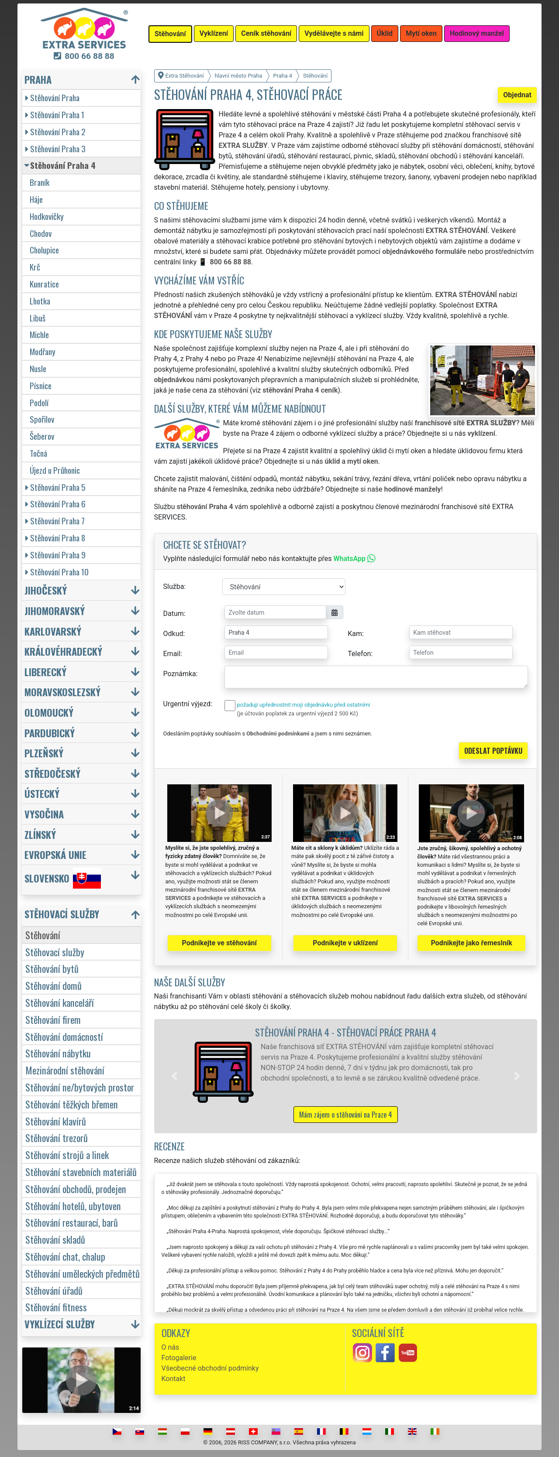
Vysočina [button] (44, 814)
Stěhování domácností (64, 1036)
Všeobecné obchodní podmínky (210, 1368)
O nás (170, 1347)
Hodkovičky (47, 216)
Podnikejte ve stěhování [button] (219, 943)
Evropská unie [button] (55, 854)
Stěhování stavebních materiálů (81, 1171)
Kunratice (44, 283)
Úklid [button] (385, 33)
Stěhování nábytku (58, 1053)
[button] (174, 1076)
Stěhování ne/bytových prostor (79, 1087)
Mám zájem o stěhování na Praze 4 (345, 1114)
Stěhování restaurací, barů (71, 1222)
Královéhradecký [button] (63, 651)
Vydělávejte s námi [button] (333, 33)
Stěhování (42, 934)
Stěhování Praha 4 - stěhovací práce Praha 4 (345, 1032)
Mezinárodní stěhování (64, 1070)
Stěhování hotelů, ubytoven (73, 1205)
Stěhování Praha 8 (55, 537)
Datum (173, 613)
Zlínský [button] (40, 834)
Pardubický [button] (49, 732)
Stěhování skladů (55, 1239)
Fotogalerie (179, 1358)
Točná (38, 453)
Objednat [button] (517, 95)
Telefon (359, 654)
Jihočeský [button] (45, 590)
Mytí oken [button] (421, 33)
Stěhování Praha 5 (55, 487)
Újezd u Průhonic (55, 470)
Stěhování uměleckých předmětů (82, 1273)
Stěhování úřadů (54, 1290)
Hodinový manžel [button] (477, 33)
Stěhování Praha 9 (55, 554)
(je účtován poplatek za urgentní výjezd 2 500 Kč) (297, 713)
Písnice (41, 385)
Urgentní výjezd (186, 704)
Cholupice (44, 249)
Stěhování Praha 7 (55, 520)
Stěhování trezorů (56, 1137)
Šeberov (42, 436)
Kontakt (174, 1379)
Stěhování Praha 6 (55, 503)
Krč (35, 266)
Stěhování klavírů (55, 1121)
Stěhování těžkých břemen (71, 1104)
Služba (173, 586)
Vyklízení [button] (214, 33)
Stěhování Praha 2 (55, 131)
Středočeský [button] (52, 773)
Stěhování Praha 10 (57, 571)
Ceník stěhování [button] (266, 33)
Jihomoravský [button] (54, 610)
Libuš (37, 317)
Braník (39, 182)
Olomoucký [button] (48, 712)
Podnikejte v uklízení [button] (345, 943)
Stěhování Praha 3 (55, 148)
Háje (36, 199)
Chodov (41, 233)
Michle (39, 334)
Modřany (42, 351)
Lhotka (40, 300)
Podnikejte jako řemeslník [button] (471, 943)
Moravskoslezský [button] (62, 691)
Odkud (173, 633)
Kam (355, 633)
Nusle (38, 368)
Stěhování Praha (52, 97)
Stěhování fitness (56, 1307)
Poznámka (179, 674)
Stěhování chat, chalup (65, 1256)
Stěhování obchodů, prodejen (75, 1188)
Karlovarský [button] (52, 631)
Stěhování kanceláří (59, 1002)
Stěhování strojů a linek (67, 1154)
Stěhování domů (53, 985)
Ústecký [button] (41, 793)
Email (172, 654)
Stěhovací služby (54, 951)
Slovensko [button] (62, 878)
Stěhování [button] (170, 34)
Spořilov (42, 419)
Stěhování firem (53, 1019)
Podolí (39, 402)
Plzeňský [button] (43, 753)
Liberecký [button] (45, 671)
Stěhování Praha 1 (54, 114)
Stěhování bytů (52, 968)
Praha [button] (38, 79)
